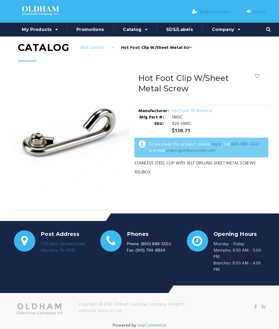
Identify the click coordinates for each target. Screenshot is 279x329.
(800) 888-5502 (156, 244)
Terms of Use (109, 310)
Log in (256, 12)
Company (223, 29)
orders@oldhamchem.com (191, 150)
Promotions (90, 29)
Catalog (132, 29)
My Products (37, 29)
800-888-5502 (245, 144)
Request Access (211, 12)
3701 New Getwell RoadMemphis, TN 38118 (63, 247)
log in (216, 144)
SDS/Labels (179, 29)
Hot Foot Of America (192, 111)
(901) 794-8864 (150, 250)
